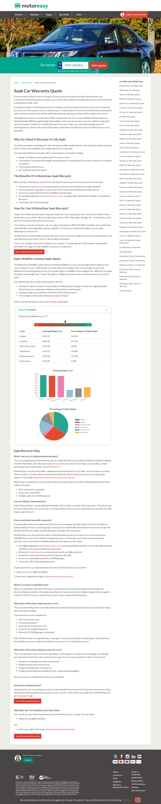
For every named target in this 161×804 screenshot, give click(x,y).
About (115, 772)
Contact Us (117, 775)
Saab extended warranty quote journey (56, 477)
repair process (36, 186)
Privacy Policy (137, 781)
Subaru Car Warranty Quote (130, 214)
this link (126, 800)
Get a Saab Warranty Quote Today (29, 252)
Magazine (117, 782)
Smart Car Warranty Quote (130, 209)
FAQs (115, 778)
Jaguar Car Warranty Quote (130, 139)
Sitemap (134, 787)
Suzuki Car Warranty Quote (130, 218)
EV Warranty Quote (127, 116)
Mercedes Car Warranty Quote (131, 169)
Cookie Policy (137, 778)
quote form (65, 641)
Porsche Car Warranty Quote (131, 187)
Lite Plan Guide (125, 290)
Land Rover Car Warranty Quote (132, 152)
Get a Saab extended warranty (28, 701)
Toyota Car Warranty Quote (130, 222)
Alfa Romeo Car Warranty (129, 90)
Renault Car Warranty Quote (130, 192)
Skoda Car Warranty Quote (130, 205)
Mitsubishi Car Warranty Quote (132, 174)
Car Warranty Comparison (129, 247)
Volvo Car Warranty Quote (130, 236)
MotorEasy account (54, 196)
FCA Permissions (138, 784)
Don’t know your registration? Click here (72, 71)
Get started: (48, 65)
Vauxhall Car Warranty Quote (131, 227)
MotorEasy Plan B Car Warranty (132, 260)
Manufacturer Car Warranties (131, 86)
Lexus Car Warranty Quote (130, 156)
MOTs (54, 157)
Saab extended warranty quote (59, 576)
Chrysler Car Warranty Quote (131, 108)
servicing (65, 157)
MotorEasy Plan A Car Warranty (132, 256)
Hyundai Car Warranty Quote (131, 130)
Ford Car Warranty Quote (129, 121)
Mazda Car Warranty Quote (130, 161)
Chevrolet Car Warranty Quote (131, 103)
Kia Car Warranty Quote (129, 147)
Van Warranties (125, 252)
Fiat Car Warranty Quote (129, 125)
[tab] (63, 310)
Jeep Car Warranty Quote (129, 143)
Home (16, 82)
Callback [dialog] (28, 760)
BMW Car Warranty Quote (130, 99)
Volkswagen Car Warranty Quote (132, 231)
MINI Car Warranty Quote (130, 165)
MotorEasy (55, 466)
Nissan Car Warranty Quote (130, 178)
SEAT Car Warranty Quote (130, 200)
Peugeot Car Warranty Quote (131, 183)
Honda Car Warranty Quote (130, 134)
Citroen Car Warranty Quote (130, 112)
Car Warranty (27, 82)
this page (22, 677)
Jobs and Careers (138, 790)
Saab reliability (51, 301)
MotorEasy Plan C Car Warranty (132, 265)
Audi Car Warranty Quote (129, 94)
